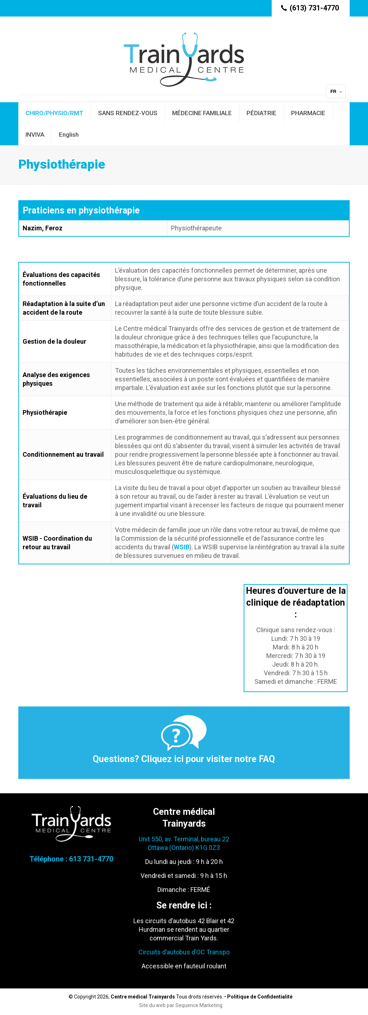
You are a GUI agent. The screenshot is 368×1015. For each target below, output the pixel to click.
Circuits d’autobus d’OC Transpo (184, 952)
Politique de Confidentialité (260, 997)
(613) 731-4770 (314, 8)
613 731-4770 (91, 859)
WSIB (181, 547)
